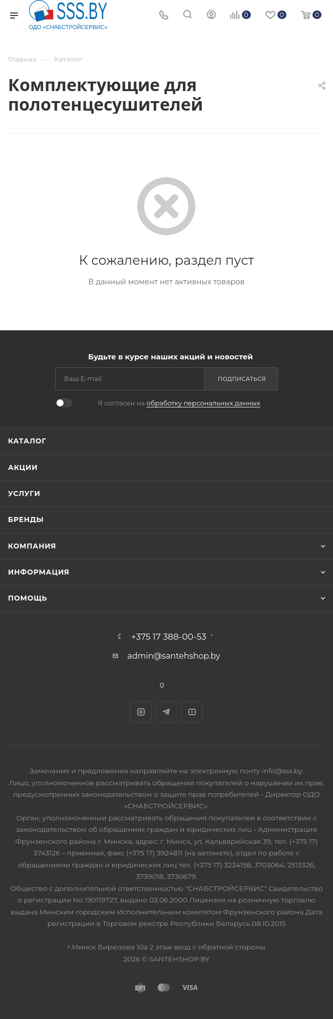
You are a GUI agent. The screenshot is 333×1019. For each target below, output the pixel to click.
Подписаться (242, 378)
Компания (32, 546)
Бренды (26, 520)
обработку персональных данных (203, 403)
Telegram (166, 712)
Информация (39, 572)
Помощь (27, 598)
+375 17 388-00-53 (168, 636)
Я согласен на (179, 403)
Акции (23, 467)
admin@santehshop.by (173, 656)
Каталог (27, 441)
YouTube (192, 712)
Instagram (141, 712)
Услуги (24, 493)
